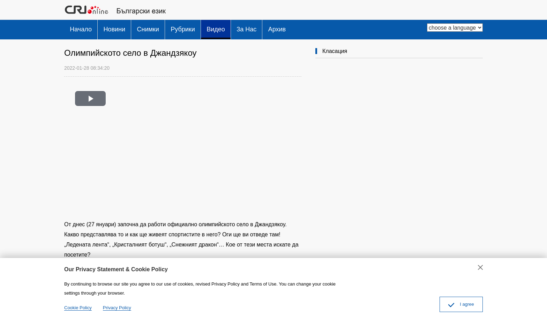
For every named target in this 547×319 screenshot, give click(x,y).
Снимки (158, 27)
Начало (83, 27)
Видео (234, 27)
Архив (303, 27)
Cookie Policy (78, 307)
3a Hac (269, 27)
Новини (121, 27)
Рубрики (197, 27)
